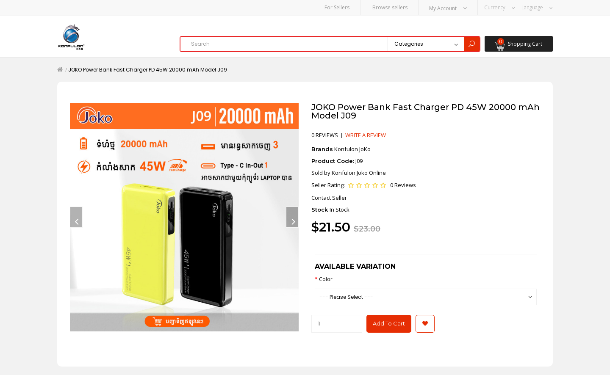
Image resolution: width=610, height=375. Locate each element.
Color (326, 279)
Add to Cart (389, 323)
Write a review (365, 135)
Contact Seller (329, 197)
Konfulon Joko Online (359, 172)
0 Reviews (403, 185)
